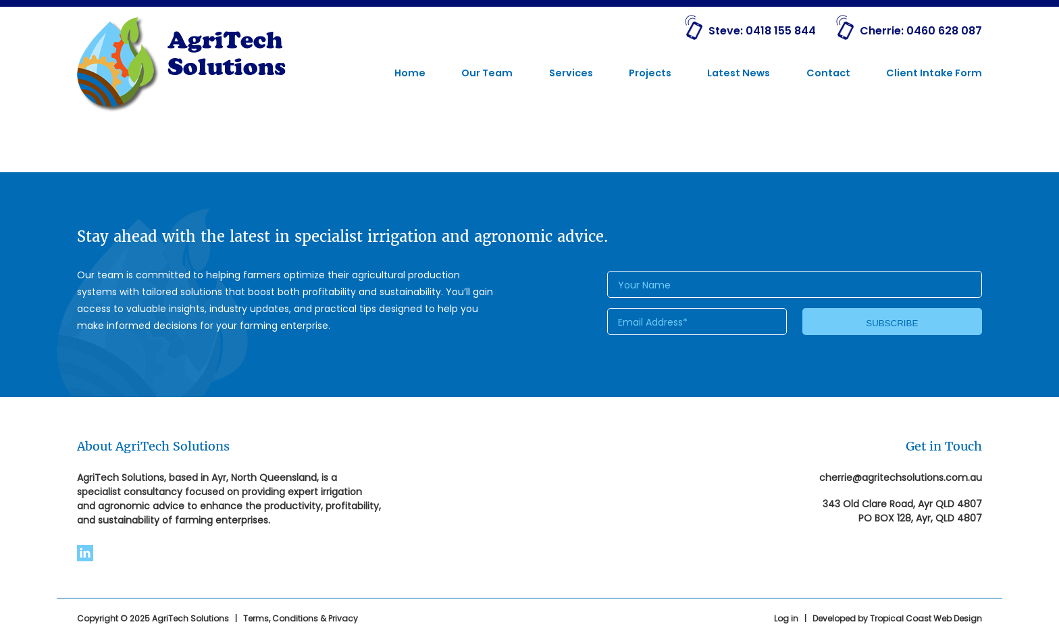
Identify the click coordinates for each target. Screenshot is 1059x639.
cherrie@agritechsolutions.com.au (900, 477)
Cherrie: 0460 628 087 (921, 31)
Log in (786, 618)
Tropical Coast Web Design (926, 618)
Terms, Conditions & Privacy (300, 618)
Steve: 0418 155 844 (762, 31)
